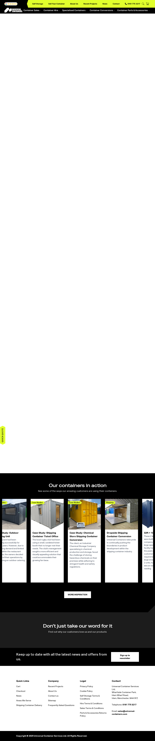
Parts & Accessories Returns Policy (93, 714)
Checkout (20, 691)
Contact (116, 4)
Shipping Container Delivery (29, 705)
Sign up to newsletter (125, 656)
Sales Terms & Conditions (92, 708)
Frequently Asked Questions (61, 705)
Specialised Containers (74, 10)
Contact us (53, 696)
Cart (18, 686)
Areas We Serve (23, 701)
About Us (74, 4)
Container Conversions (102, 10)
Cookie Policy (86, 691)
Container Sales (32, 10)
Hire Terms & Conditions (91, 704)
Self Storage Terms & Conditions (90, 697)
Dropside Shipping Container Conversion (119, 535)
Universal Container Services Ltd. (50, 736)
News (104, 4)
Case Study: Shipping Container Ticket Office (45, 535)
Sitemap (52, 701)
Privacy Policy (86, 686)
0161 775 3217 (132, 4)
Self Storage (37, 4)
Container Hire (52, 10)
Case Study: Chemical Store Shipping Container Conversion (84, 536)
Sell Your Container (56, 4)
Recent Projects (90, 4)
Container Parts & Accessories (133, 10)
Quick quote (3, 435)
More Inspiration (77, 595)
